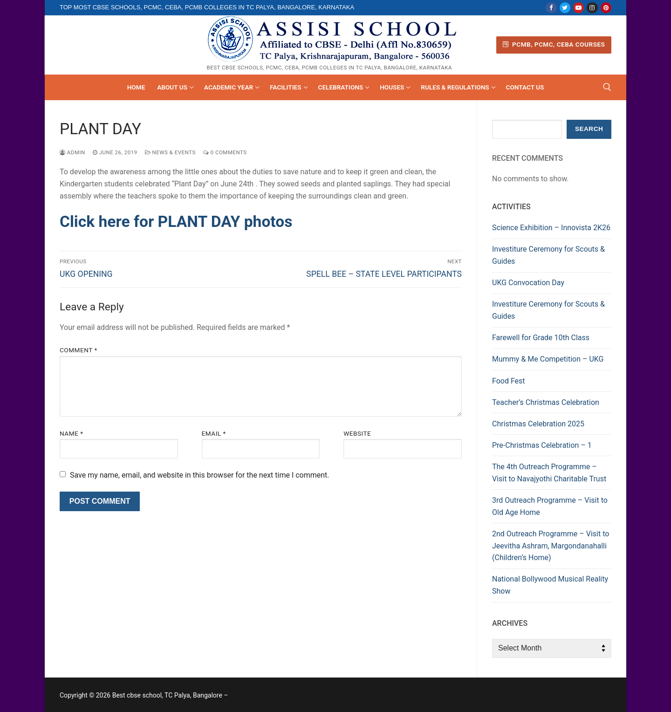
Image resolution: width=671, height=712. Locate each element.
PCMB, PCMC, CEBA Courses (554, 44)
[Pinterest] (606, 7)
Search (589, 128)
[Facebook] (551, 7)
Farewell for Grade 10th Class (540, 337)
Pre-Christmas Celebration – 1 (542, 445)
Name (71, 433)
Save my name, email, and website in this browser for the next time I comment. (199, 475)
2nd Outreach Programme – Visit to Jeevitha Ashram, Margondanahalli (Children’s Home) (550, 545)
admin (72, 152)
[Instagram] (592, 7)
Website (357, 433)
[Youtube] (578, 7)
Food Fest (508, 381)
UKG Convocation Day (528, 282)
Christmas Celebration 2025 (538, 423)
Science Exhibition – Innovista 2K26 (551, 227)
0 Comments (225, 152)
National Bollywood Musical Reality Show (550, 585)
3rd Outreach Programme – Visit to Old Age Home (550, 506)
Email (214, 433)
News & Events (170, 152)
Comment (78, 350)
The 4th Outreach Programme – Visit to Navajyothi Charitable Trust (549, 472)
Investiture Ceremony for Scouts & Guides (548, 255)
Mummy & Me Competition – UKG (548, 359)
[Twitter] (565, 7)
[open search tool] (607, 87)
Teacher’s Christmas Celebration (545, 402)
